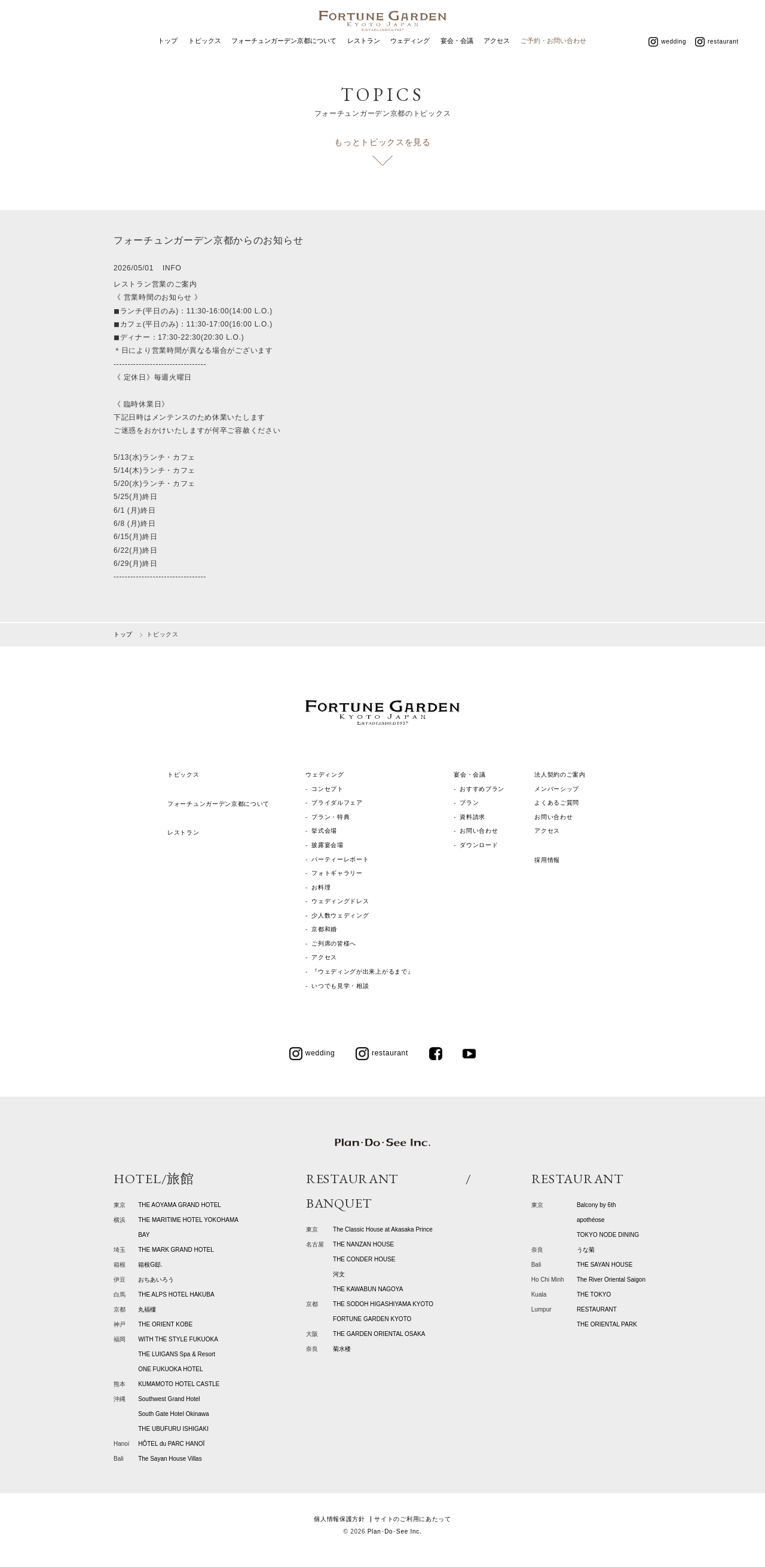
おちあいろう (156, 1279)
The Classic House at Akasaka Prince (383, 1229)
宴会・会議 (456, 58)
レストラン (363, 58)
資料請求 (472, 817)
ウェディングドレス (340, 901)
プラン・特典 (330, 817)
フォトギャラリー (337, 873)
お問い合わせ (479, 830)
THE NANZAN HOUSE (363, 1244)
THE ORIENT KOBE (165, 1324)
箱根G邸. (150, 1264)
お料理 (321, 887)
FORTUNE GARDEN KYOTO (372, 1319)
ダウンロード (479, 845)
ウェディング (410, 58)
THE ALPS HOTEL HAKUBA (176, 1294)
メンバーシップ (556, 789)
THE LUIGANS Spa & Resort (176, 1354)
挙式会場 (324, 830)
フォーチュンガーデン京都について (283, 58)
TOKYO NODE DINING (608, 1235)
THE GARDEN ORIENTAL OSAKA (379, 1334)
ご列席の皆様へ (333, 943)
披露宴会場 (327, 845)
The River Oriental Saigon (611, 1279)
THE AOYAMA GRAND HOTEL (179, 1205)
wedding (667, 59)
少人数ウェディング (340, 915)
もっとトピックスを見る (382, 142)
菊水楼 (342, 1349)
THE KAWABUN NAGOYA (368, 1289)
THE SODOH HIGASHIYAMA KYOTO (383, 1304)
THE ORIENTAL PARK (607, 1324)
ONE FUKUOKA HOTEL (170, 1369)
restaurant (717, 59)
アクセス (497, 58)
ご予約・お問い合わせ (553, 58)
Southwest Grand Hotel (169, 1399)
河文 (339, 1274)
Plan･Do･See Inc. (395, 1531)
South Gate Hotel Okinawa (173, 1414)
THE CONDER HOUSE (364, 1259)
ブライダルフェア (337, 802)
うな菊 (586, 1249)
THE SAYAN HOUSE (605, 1264)
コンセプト (327, 789)
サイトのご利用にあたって (412, 1519)
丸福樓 (147, 1309)
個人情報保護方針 (339, 1519)
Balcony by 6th (596, 1205)
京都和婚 (324, 929)
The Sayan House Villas (170, 1458)
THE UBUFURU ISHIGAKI (173, 1429)
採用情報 (547, 860)
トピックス (204, 58)
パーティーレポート (340, 859)
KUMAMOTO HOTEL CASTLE (178, 1384)
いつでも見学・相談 (340, 986)
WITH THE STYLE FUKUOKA (178, 1339)
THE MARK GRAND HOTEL (176, 1249)
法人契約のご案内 (560, 774)
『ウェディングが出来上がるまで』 (362, 971)
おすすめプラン (482, 789)
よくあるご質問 (556, 802)
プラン (469, 802)
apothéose (591, 1220)
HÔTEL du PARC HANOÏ (171, 1443)
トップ (168, 58)
